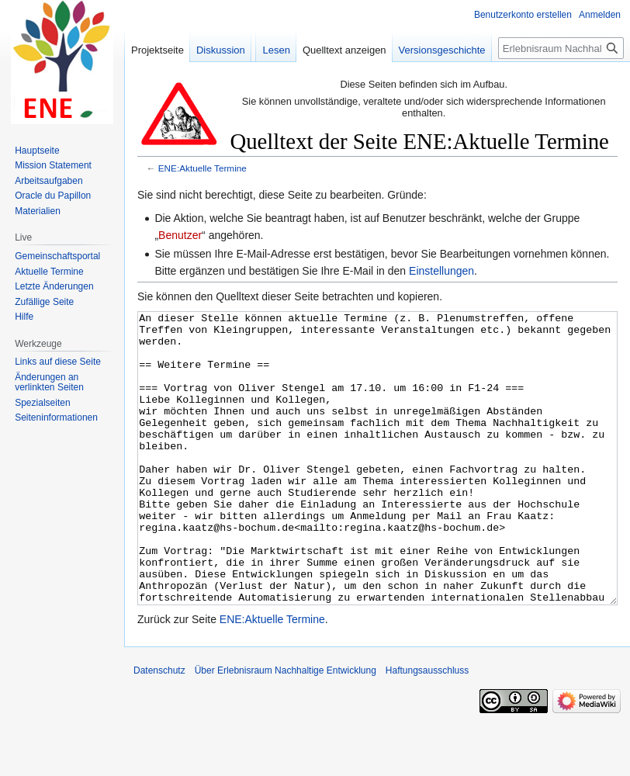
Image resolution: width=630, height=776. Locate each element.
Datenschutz (159, 728)
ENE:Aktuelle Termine (202, 168)
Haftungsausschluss (427, 728)
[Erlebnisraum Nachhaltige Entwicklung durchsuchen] (561, 48)
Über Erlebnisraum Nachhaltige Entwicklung (285, 728)
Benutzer (180, 235)
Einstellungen (441, 271)
